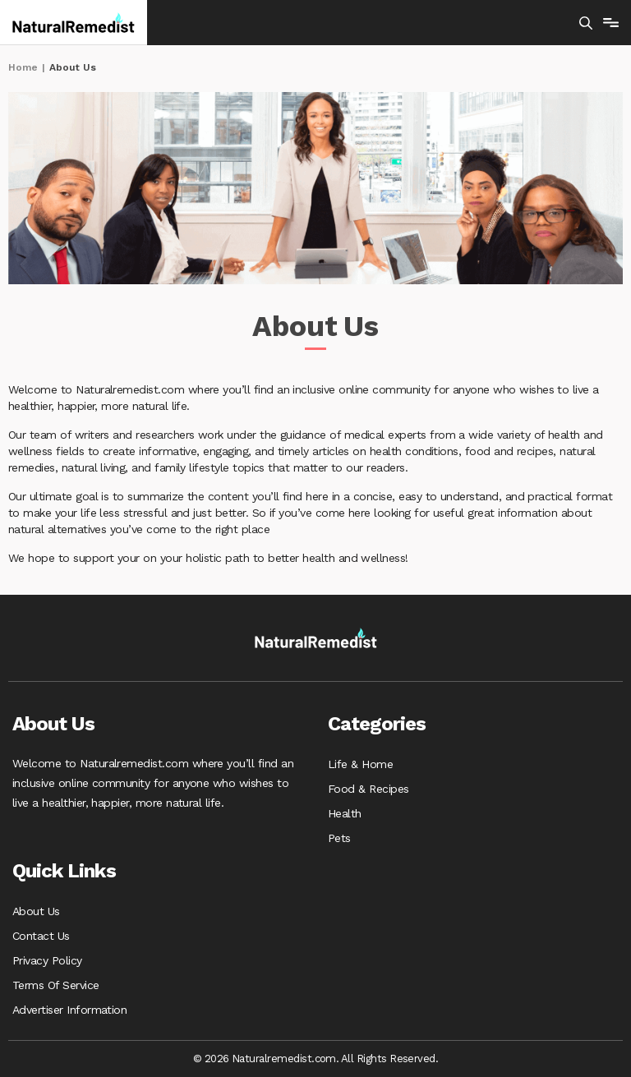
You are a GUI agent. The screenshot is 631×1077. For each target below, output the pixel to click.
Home (23, 67)
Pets (339, 838)
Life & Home (360, 764)
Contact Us (41, 935)
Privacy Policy (47, 960)
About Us (36, 911)
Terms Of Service (55, 985)
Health (345, 813)
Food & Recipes (368, 788)
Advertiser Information (69, 1009)
